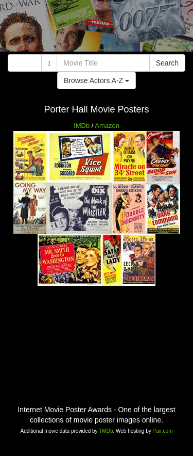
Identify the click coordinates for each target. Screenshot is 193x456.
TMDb (106, 431)
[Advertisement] (96, 28)
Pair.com (163, 431)
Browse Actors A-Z (96, 80)
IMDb (82, 125)
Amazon (107, 125)
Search (167, 63)
